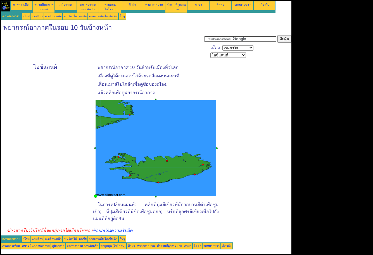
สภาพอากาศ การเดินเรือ (82, 245)
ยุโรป (26, 16)
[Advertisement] (103, 47)
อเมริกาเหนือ (53, 16)
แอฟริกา (37, 16)
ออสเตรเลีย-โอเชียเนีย (103, 16)
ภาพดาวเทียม (21, 4)
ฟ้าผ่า (132, 4)
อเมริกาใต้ (70, 16)
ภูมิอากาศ (66, 4)
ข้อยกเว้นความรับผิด (112, 230)
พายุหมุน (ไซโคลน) (113, 245)
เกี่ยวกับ (264, 4)
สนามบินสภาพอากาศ (36, 245)
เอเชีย (83, 16)
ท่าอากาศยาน (154, 4)
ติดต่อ (220, 4)
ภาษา (198, 4)
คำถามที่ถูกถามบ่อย (169, 245)
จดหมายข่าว (242, 4)
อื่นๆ (122, 16)
